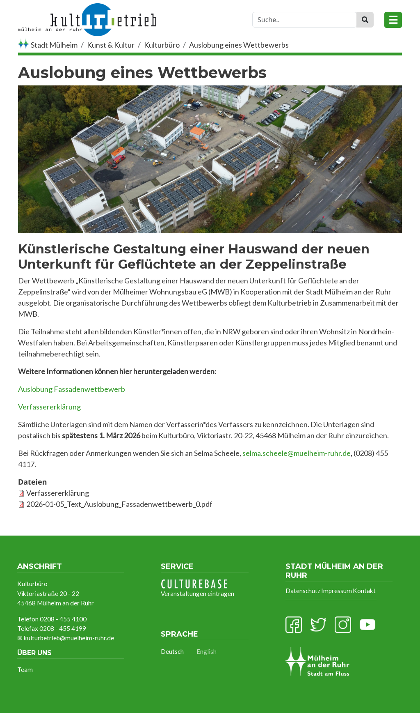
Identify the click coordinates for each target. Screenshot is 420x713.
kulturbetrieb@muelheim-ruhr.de (69, 638)
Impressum (336, 590)
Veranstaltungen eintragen (197, 588)
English (206, 651)
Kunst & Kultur (111, 44)
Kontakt (364, 590)
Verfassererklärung (57, 492)
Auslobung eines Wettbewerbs (239, 44)
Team (25, 669)
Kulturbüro (162, 44)
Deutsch (172, 651)
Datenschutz (302, 590)
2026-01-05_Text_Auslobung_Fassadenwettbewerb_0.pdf (119, 503)
